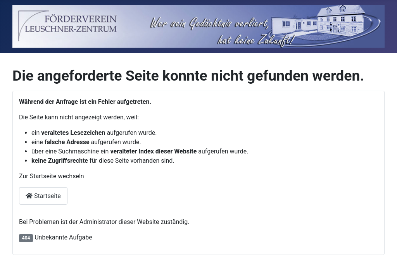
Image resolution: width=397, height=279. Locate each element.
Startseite (43, 196)
